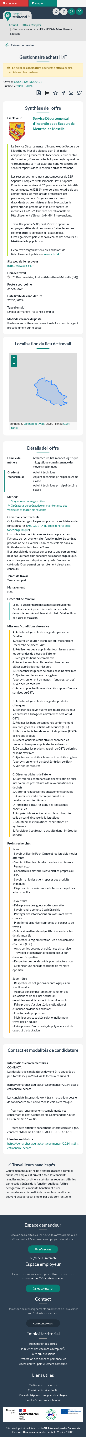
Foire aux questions (43, 1354)
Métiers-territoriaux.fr (43, 1385)
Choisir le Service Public (43, 1390)
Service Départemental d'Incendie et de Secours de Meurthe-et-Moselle (54, 123)
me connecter (43, 1288)
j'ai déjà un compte (43, 1258)
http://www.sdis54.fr (20, 265)
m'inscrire (43, 1249)
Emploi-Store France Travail (43, 1400)
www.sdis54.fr (53, 254)
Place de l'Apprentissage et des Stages (43, 1395)
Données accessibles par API (39, 1432)
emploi (37, 3)
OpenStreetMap (34, 423)
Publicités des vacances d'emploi (41, 1349)
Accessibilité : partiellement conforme (43, 1363)
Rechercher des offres (43, 1343)
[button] (14, 358)
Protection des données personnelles (43, 1358)
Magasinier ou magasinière (26, 501)
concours (10, 3)
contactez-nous (43, 1323)
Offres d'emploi (31, 25)
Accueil (13, 25)
